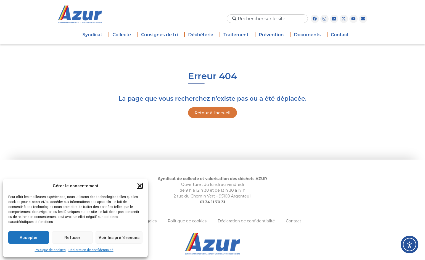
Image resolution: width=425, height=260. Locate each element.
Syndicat (94, 35)
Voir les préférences (119, 237)
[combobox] (267, 18)
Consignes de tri (161, 35)
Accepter (29, 237)
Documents (308, 35)
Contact (340, 34)
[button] (139, 186)
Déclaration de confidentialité (90, 250)
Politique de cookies (50, 250)
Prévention (272, 35)
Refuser (72, 237)
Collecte (123, 35)
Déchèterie (202, 35)
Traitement (237, 35)
